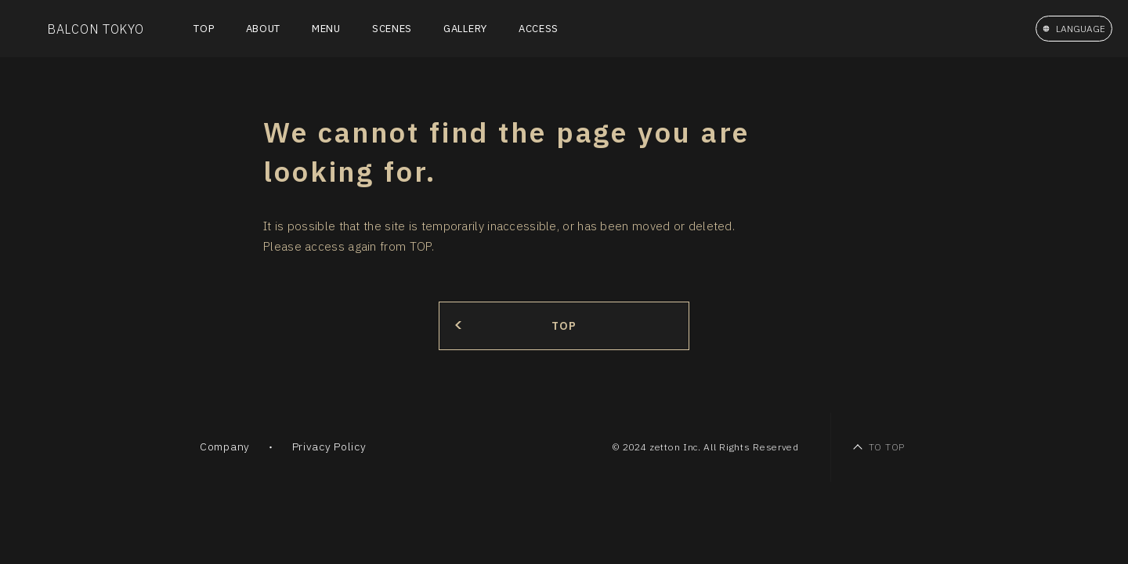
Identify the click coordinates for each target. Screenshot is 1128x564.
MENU (326, 28)
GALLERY (465, 28)
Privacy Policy (329, 446)
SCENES (392, 28)
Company (225, 446)
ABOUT (263, 28)
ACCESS (539, 28)
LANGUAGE (1080, 28)
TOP (203, 28)
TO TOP (887, 447)
